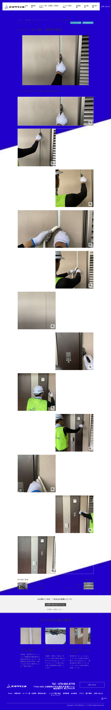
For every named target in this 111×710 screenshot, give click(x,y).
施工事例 (28, 20)
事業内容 (33, 6)
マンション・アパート (42, 20)
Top (20, 20)
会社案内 (86, 6)
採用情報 (78, 6)
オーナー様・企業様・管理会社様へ (49, 6)
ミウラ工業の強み (67, 6)
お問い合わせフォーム (55, 604)
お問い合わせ (92, 685)
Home (26, 6)
